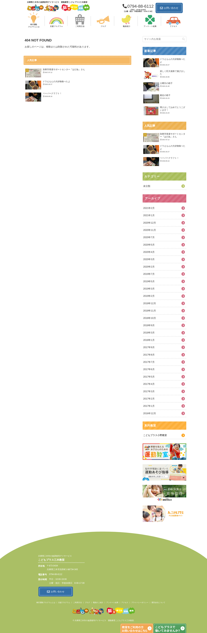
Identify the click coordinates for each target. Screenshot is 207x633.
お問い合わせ (169, 8)
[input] (164, 39)
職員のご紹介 (98, 602)
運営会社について (158, 602)
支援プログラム (64, 602)
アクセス (124, 602)
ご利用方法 (77, 602)
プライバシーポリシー (139, 602)
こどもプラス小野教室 (155, 435)
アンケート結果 (112, 602)
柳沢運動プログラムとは (45, 602)
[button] (183, 39)
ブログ (87, 602)
